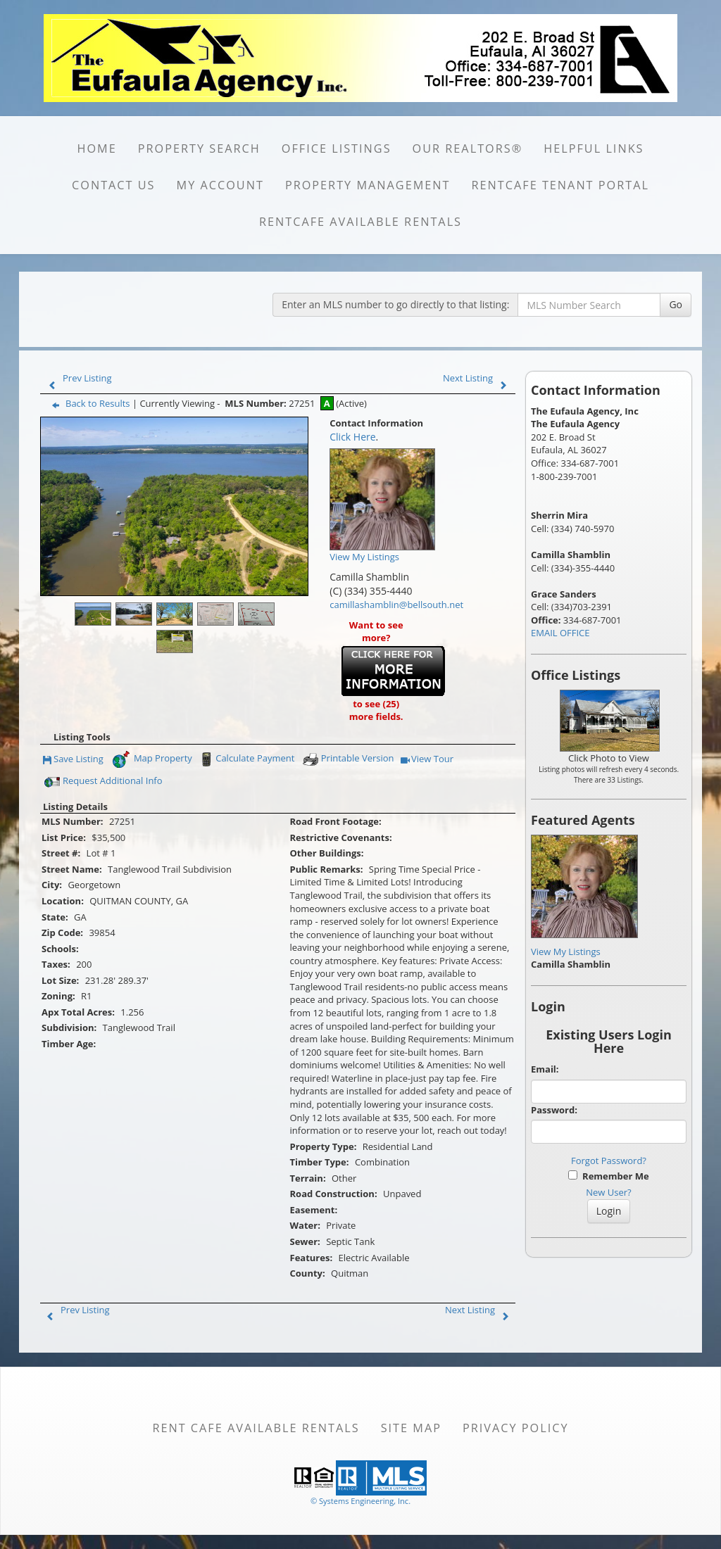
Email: (545, 1069)
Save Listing (73, 759)
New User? (608, 1192)
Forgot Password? (608, 1160)
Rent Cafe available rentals (255, 1428)
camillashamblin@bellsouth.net (396, 604)
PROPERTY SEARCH (199, 148)
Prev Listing (77, 378)
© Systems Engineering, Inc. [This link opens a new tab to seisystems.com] (360, 1501)
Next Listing (478, 378)
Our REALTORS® (468, 148)
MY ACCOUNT (220, 185)
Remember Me (608, 1176)
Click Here (352, 436)
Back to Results (88, 403)
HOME (96, 148)
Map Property (151, 759)
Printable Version (347, 759)
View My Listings (566, 951)
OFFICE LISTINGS (336, 148)
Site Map (411, 1428)
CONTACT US (114, 185)
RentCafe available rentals (360, 221)
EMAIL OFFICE (560, 632)
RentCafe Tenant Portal (560, 185)
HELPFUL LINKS (594, 148)
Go (675, 304)
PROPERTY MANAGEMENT (368, 185)
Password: (554, 1110)
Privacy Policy (516, 1428)
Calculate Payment (245, 759)
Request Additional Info (103, 782)
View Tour (427, 759)
